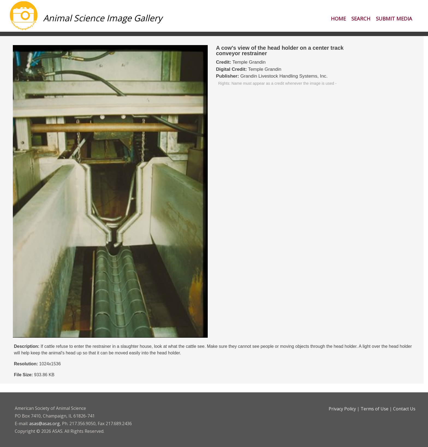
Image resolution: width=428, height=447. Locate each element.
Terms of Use (374, 409)
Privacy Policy (342, 409)
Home (338, 18)
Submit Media (394, 18)
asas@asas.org (44, 423)
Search (360, 18)
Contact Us (404, 409)
